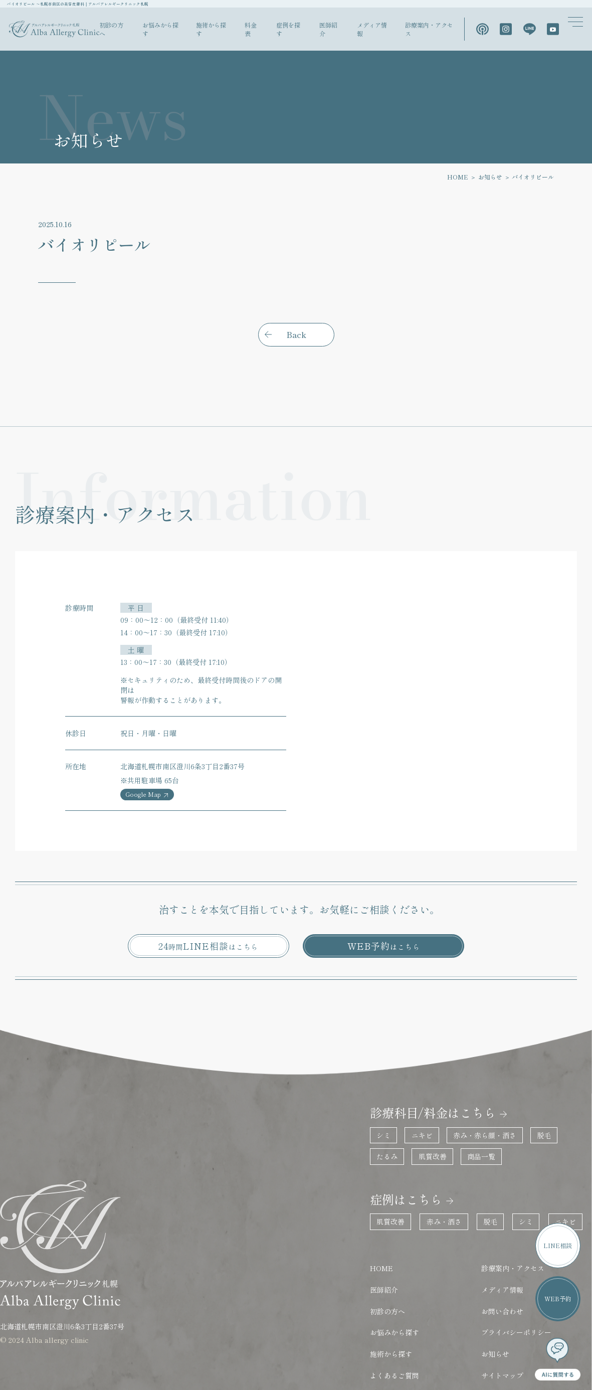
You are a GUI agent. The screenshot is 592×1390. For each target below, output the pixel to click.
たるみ (379, 1119)
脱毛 (528, 1099)
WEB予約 (383, 925)
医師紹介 (350, 31)
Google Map (146, 778)
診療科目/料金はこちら (419, 1079)
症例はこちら (395, 1155)
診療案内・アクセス (439, 31)
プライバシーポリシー (501, 1277)
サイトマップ (487, 1316)
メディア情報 (388, 31)
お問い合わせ (487, 1257)
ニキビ (412, 1099)
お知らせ (496, 181)
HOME (464, 181)
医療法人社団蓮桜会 (497, 1342)
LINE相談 (559, 1255)
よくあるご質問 (388, 1316)
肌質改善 (423, 1119)
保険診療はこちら (393, 1342)
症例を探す (314, 31)
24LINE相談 (208, 925)
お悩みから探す (201, 31)
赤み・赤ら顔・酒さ (472, 1099)
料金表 (281, 31)
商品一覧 (469, 1119)
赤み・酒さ (434, 1176)
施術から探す (247, 31)
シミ (376, 1099)
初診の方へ (157, 31)
